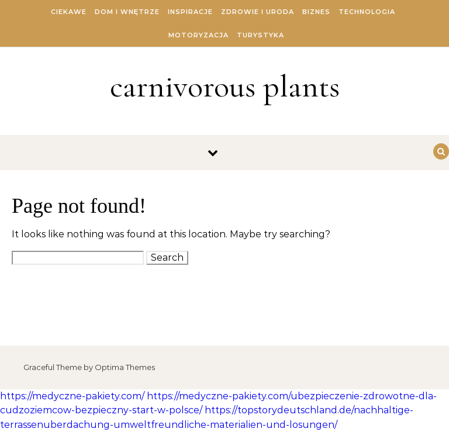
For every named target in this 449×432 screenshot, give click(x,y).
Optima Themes (125, 367)
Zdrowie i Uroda (257, 12)
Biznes (316, 12)
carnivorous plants (225, 86)
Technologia (367, 12)
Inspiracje (190, 12)
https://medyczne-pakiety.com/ (72, 396)
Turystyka (260, 35)
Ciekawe (69, 12)
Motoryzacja (198, 35)
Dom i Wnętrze (127, 12)
